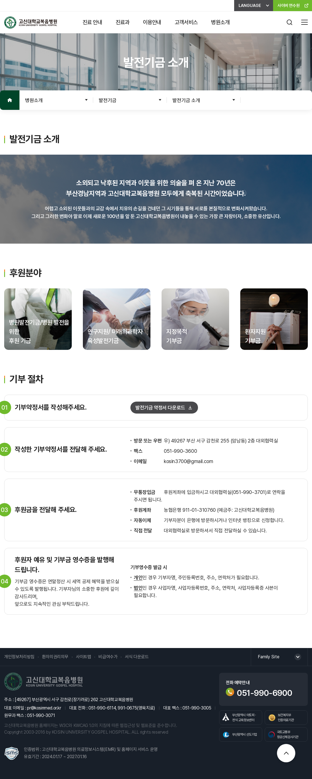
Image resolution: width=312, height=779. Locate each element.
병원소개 (220, 22)
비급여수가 (107, 656)
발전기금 (108, 100)
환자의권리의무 (55, 656)
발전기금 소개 (186, 100)
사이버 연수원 (288, 5)
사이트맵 (83, 656)
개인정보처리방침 (19, 656)
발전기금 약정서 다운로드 (160, 407)
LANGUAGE (250, 5)
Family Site (268, 656)
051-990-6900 (259, 693)
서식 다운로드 (136, 656)
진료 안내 (92, 22)
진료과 (123, 22)
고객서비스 (186, 22)
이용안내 (152, 22)
